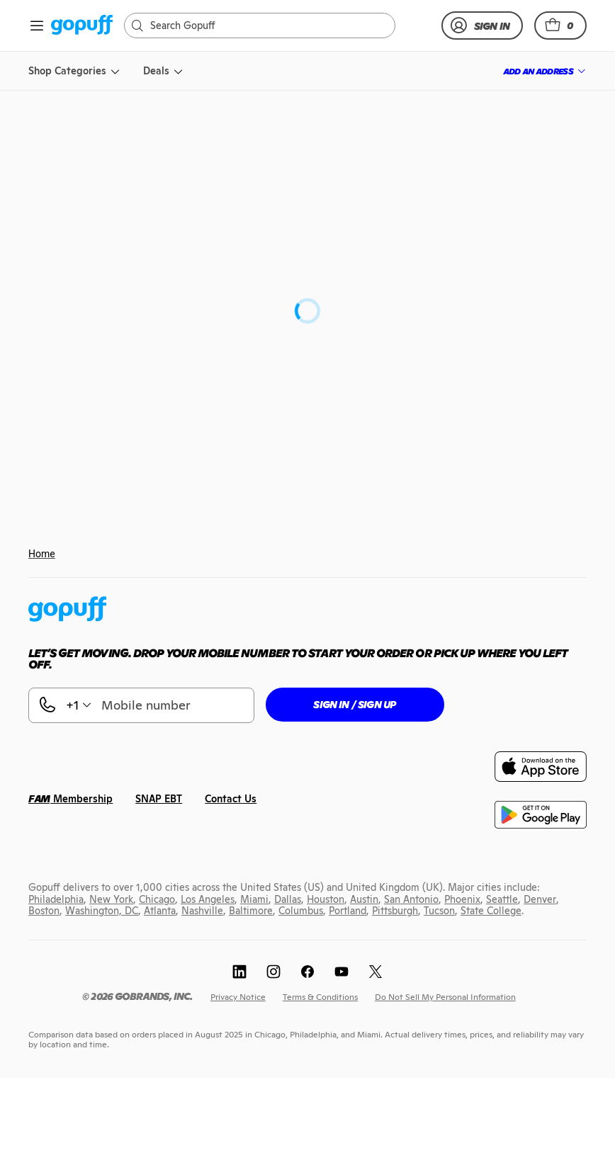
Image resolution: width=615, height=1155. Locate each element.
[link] (82, 26)
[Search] (266, 25)
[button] (560, 25)
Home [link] (41, 553)
